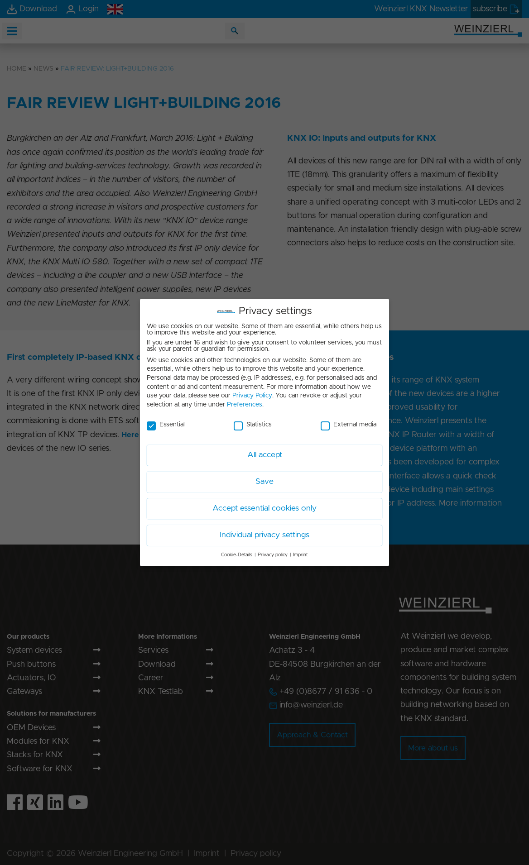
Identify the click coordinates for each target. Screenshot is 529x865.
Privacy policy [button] (273, 551)
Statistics (253, 421)
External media (348, 421)
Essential (166, 421)
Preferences (244, 401)
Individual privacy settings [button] (264, 531)
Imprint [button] (300, 551)
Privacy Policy (252, 392)
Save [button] (264, 478)
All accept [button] (264, 451)
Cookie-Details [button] (236, 551)
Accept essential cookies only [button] (264, 505)
